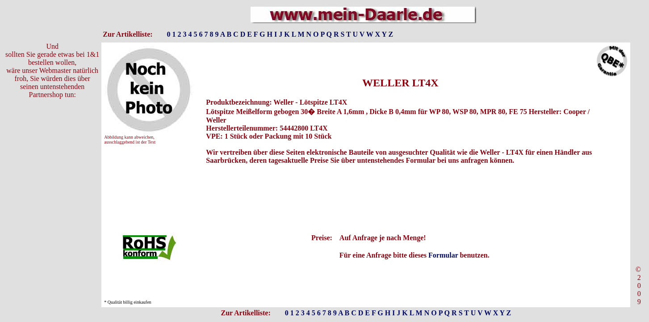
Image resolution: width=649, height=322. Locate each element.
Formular (443, 255)
